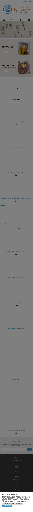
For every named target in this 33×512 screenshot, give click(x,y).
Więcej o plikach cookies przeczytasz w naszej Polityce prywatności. (14, 501)
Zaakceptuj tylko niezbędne (8, 503)
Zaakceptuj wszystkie (7, 505)
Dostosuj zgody (19, 503)
